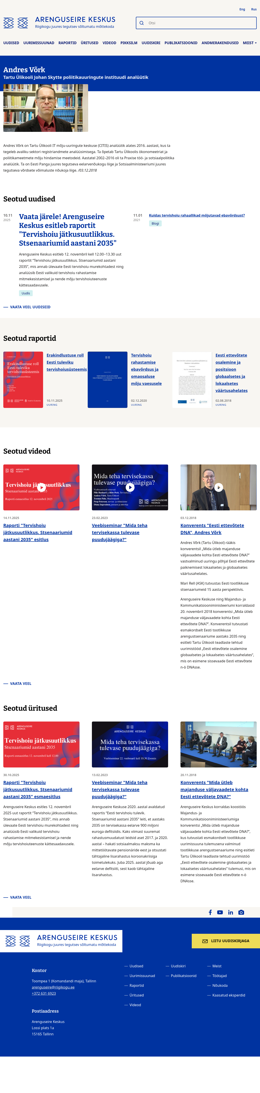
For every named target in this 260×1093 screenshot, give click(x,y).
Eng (242, 9)
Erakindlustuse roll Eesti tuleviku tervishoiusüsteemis (67, 362)
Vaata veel (20, 683)
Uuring (52, 404)
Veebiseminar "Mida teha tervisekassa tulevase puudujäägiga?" (120, 532)
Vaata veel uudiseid (30, 307)
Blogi (155, 223)
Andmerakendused (220, 42)
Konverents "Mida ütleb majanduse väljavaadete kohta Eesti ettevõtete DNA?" (214, 789)
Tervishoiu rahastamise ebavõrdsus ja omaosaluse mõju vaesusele (146, 369)
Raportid (68, 42)
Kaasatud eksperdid (229, 995)
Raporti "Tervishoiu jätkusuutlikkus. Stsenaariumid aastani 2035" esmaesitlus (37, 789)
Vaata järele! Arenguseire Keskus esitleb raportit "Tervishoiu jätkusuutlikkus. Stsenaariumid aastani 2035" (68, 229)
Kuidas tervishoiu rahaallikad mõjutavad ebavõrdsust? (197, 215)
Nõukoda (220, 985)
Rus (254, 9)
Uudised (11, 42)
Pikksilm (129, 42)
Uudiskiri (151, 42)
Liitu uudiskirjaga (230, 940)
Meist (250, 42)
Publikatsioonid (181, 42)
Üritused (90, 42)
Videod (109, 42)
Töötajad (220, 975)
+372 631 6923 (44, 993)
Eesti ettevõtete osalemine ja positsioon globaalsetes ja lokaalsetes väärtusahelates (232, 372)
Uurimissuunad (38, 42)
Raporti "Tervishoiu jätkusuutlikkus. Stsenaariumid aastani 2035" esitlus (37, 532)
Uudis (26, 293)
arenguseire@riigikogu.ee (53, 987)
